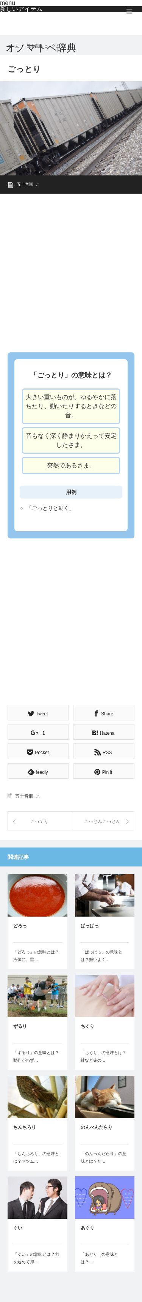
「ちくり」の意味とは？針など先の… (103, 1056)
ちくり (87, 1026)
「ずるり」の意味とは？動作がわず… (36, 1056)
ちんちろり (24, 1127)
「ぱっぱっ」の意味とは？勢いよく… (101, 956)
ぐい (17, 1228)
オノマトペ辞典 (41, 48)
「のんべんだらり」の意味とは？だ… (103, 1157)
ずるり (20, 1026)
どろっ (20, 925)
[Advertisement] (71, 270)
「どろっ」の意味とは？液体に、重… (36, 956)
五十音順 (25, 184)
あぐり (87, 1228)
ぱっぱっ (90, 925)
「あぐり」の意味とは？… (99, 1258)
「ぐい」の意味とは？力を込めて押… (36, 1258)
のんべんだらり (96, 1127)
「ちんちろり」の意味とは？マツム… (36, 1157)
